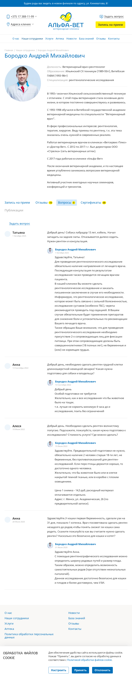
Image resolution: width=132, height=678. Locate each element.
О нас (15, 38)
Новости (71, 38)
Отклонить (102, 670)
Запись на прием (110, 24)
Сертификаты (91, 202)
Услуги (49, 38)
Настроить (58, 670)
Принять (80, 670)
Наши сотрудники (32, 38)
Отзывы (101, 38)
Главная (9, 50)
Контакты (114, 38)
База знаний (86, 38)
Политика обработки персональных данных (29, 635)
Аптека (60, 38)
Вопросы (64, 202)
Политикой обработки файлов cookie (89, 660)
